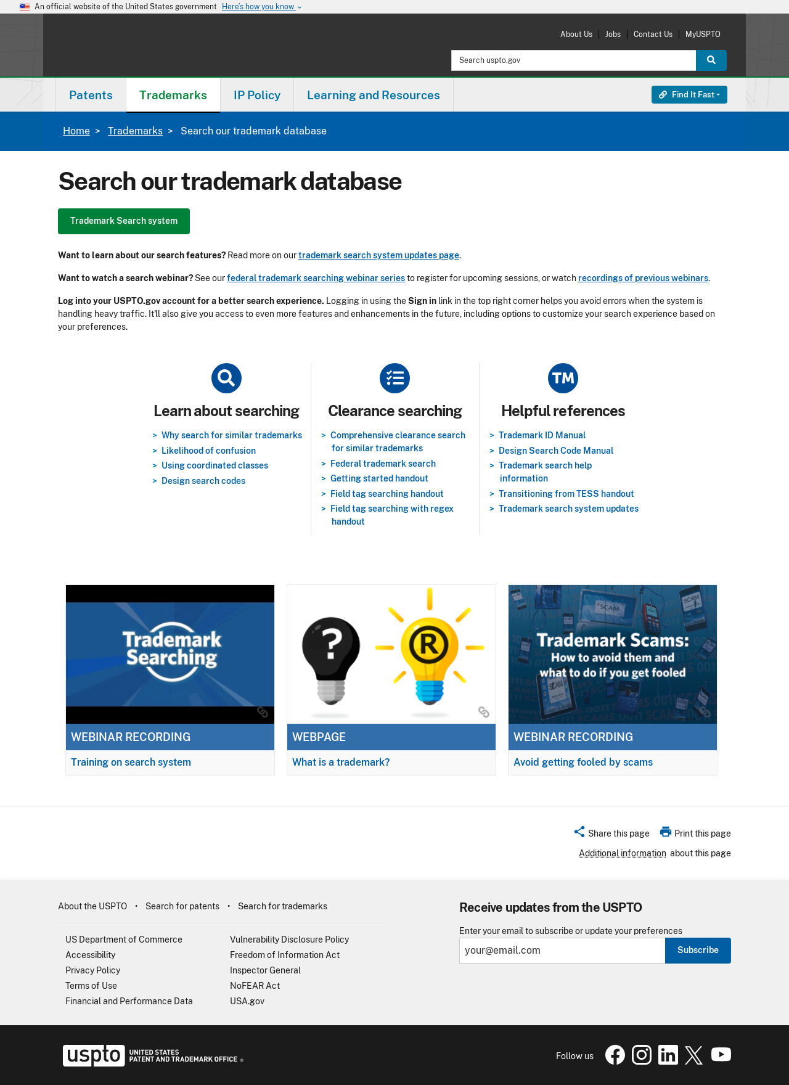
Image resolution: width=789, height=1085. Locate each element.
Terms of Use (91, 986)
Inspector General (265, 970)
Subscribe (698, 950)
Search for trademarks (282, 906)
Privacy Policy (92, 970)
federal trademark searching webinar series (316, 278)
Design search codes (203, 481)
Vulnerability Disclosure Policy (289, 939)
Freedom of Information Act (285, 955)
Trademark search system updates (569, 509)
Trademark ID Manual (542, 435)
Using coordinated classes (214, 465)
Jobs (613, 34)
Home (76, 131)
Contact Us (653, 34)
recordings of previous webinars (643, 278)
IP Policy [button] (257, 95)
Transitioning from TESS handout (566, 494)
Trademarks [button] (173, 95)
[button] (611, 835)
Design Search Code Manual (556, 451)
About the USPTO (92, 906)
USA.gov (247, 1001)
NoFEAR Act (255, 986)
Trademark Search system (124, 221)
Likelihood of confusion (208, 451)
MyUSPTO (703, 34)
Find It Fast (686, 94)
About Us (576, 34)
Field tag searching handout (387, 494)
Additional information (622, 853)
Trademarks (135, 131)
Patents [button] (91, 95)
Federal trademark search (383, 464)
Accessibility (90, 955)
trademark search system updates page (378, 255)
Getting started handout (379, 478)
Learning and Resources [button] (373, 95)
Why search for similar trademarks (231, 435)
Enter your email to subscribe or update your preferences (570, 931)
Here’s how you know (262, 7)
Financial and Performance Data (129, 1001)
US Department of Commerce (123, 939)
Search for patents (182, 906)
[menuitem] (90, 95)
